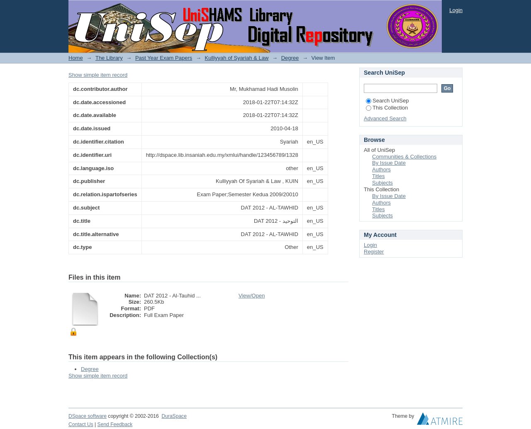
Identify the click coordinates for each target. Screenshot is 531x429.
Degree (290, 58)
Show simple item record (97, 75)
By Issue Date (389, 163)
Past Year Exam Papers (163, 58)
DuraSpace (173, 416)
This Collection (387, 108)
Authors (381, 169)
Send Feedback (115, 424)
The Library (109, 58)
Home (75, 58)
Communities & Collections (404, 157)
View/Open (252, 295)
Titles (378, 176)
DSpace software (87, 416)
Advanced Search (385, 118)
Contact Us (80, 424)
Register (374, 252)
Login (456, 10)
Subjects (382, 183)
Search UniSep (387, 101)
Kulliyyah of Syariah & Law (237, 58)
